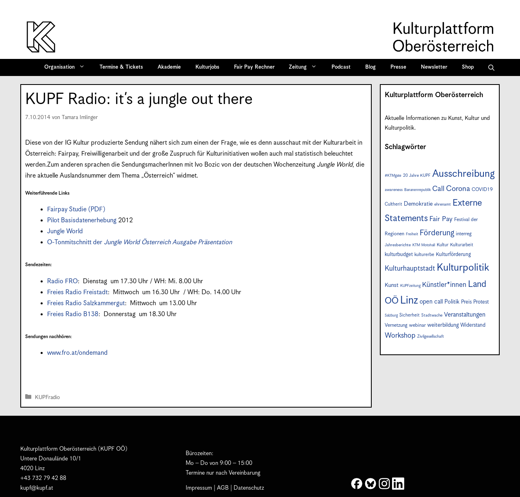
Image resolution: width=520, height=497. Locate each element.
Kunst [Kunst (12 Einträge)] (392, 285)
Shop (468, 67)
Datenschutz (249, 488)
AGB (223, 488)
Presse (398, 67)
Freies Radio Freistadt (77, 292)
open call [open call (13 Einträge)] (431, 301)
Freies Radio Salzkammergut (86, 303)
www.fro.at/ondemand (77, 353)
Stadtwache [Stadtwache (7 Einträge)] (431, 315)
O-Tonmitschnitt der (139, 242)
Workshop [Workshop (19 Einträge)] (400, 336)
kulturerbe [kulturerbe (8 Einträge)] (424, 254)
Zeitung (305, 67)
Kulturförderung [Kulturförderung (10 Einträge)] (453, 255)
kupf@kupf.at (36, 488)
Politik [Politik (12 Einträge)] (451, 302)
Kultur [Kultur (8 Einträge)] (442, 244)
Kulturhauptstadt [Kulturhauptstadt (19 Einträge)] (410, 269)
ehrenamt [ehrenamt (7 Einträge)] (442, 204)
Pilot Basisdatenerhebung (82, 220)
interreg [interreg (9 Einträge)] (464, 234)
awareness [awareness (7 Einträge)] (394, 189)
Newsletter (434, 67)
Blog (370, 67)
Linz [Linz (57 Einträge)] (409, 300)
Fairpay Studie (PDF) (76, 209)
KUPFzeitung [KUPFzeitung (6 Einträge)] (410, 286)
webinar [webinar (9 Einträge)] (417, 325)
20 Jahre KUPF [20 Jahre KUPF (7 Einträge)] (417, 175)
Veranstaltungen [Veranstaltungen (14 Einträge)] (464, 314)
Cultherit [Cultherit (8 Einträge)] (393, 204)
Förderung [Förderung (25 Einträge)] (437, 233)
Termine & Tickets (121, 67)
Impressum (199, 488)
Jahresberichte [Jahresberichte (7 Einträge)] (398, 245)
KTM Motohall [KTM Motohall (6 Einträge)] (423, 245)
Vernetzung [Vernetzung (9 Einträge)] (396, 325)
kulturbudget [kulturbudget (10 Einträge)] (399, 255)
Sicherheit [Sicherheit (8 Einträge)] (409, 315)
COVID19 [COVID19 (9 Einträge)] (482, 189)
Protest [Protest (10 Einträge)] (481, 302)
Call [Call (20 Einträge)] (438, 189)
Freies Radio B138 (72, 314)
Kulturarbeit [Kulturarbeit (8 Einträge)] (461, 244)
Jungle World (65, 231)
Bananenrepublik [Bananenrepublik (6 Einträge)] (417, 190)
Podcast (341, 67)
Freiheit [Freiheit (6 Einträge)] (412, 234)
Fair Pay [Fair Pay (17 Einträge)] (441, 219)
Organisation (67, 67)
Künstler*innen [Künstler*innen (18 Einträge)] (444, 285)
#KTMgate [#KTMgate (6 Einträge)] (393, 176)
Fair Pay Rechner (254, 67)
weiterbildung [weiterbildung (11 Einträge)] (443, 325)
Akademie (169, 67)
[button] (491, 67)
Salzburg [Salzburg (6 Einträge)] (391, 315)
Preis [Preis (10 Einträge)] (466, 302)
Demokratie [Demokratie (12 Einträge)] (418, 204)
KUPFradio (47, 398)
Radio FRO (62, 281)
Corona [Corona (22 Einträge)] (458, 188)
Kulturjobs (207, 67)
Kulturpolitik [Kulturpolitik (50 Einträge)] (463, 267)
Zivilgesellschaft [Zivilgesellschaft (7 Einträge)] (430, 336)
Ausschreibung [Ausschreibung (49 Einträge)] (463, 174)
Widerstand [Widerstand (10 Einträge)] (472, 325)
